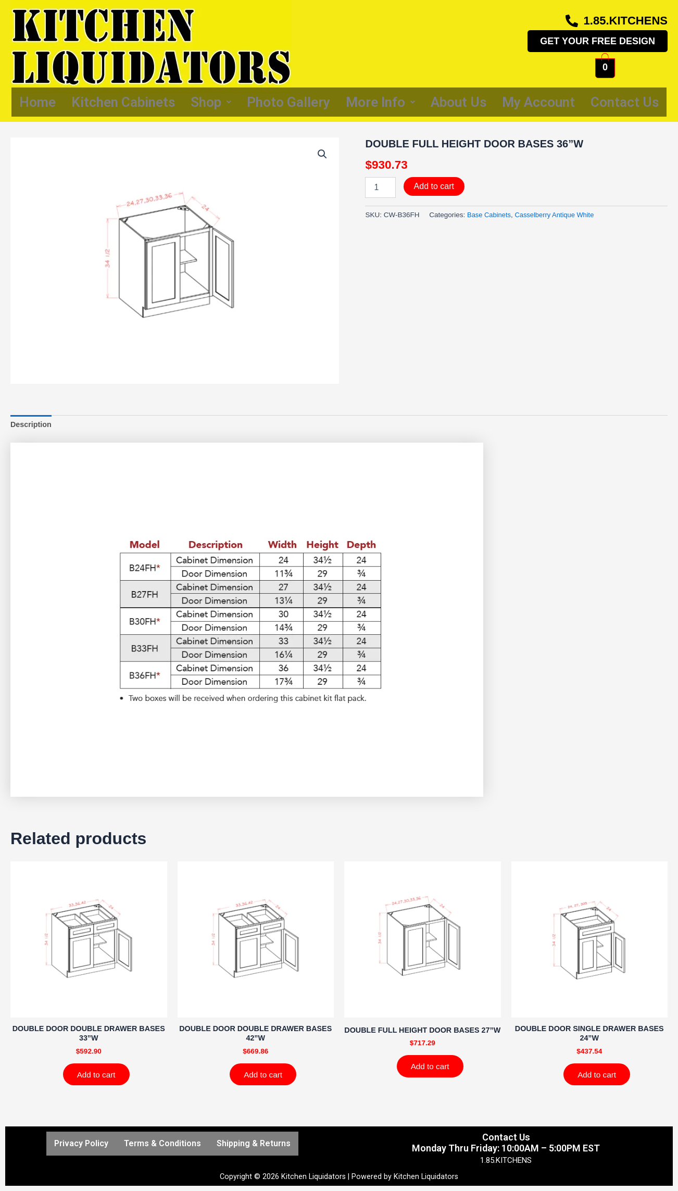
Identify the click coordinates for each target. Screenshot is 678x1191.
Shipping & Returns (254, 1143)
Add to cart (434, 186)
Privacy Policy (81, 1143)
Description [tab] (32, 424)
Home (37, 102)
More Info (380, 102)
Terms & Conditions (162, 1143)
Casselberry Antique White (558, 215)
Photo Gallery (288, 102)
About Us (458, 102)
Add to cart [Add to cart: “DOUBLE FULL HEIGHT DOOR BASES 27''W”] (432, 1077)
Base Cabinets (490, 215)
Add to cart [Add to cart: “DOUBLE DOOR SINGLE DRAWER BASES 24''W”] (599, 1077)
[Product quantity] (380, 187)
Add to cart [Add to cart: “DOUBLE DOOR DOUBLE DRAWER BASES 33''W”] (99, 1077)
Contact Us (625, 102)
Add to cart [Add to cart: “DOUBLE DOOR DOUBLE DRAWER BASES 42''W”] (265, 1077)
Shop (211, 102)
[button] (321, 154)
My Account (538, 102)
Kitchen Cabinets (123, 102)
